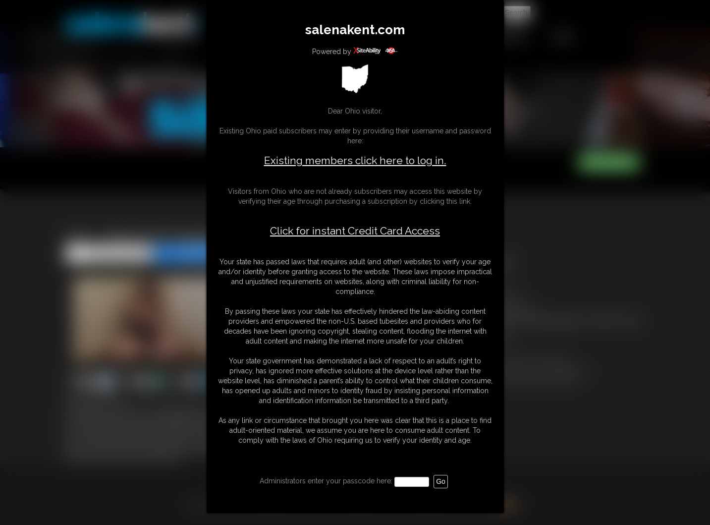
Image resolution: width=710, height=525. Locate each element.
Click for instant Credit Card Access (355, 231)
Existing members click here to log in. (355, 160)
